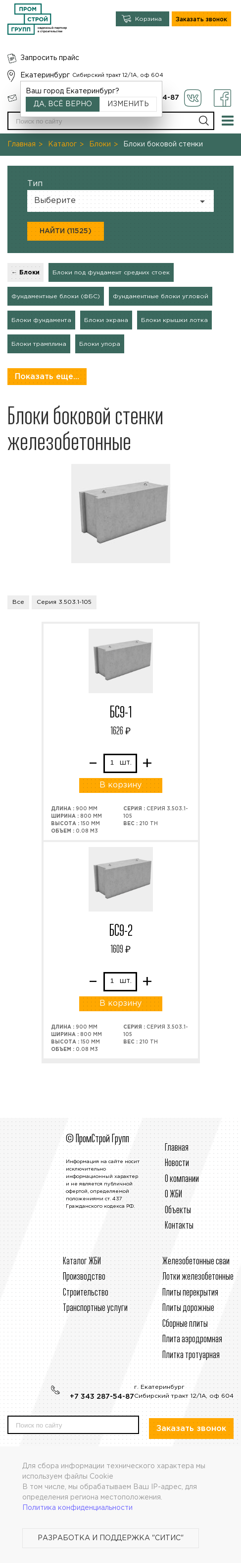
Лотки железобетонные (198, 1277)
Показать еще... (47, 377)
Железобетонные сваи (196, 1261)
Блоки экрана (106, 320)
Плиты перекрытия (190, 1293)
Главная (21, 144)
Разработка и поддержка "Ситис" (111, 1538)
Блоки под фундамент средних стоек (111, 272)
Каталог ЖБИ (82, 1261)
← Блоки (25, 272)
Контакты (179, 1226)
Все (18, 602)
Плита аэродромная (192, 1339)
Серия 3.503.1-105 (64, 602)
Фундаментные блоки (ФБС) (55, 296)
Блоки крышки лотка (174, 320)
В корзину (120, 785)
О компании (182, 1179)
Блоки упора (99, 344)
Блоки (100, 144)
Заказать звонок (201, 19)
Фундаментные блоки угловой (160, 296)
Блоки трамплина (38, 344)
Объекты (178, 1210)
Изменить (128, 104)
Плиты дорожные (188, 1308)
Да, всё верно (63, 104)
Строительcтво (85, 1293)
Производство (84, 1277)
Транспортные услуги (95, 1308)
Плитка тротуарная (191, 1355)
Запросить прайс (49, 58)
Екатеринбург (45, 75)
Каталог (62, 144)
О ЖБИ (173, 1194)
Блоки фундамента (41, 320)
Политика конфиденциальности (77, 1508)
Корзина (148, 19)
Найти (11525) (66, 231)
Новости (177, 1163)
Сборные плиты (185, 1324)
